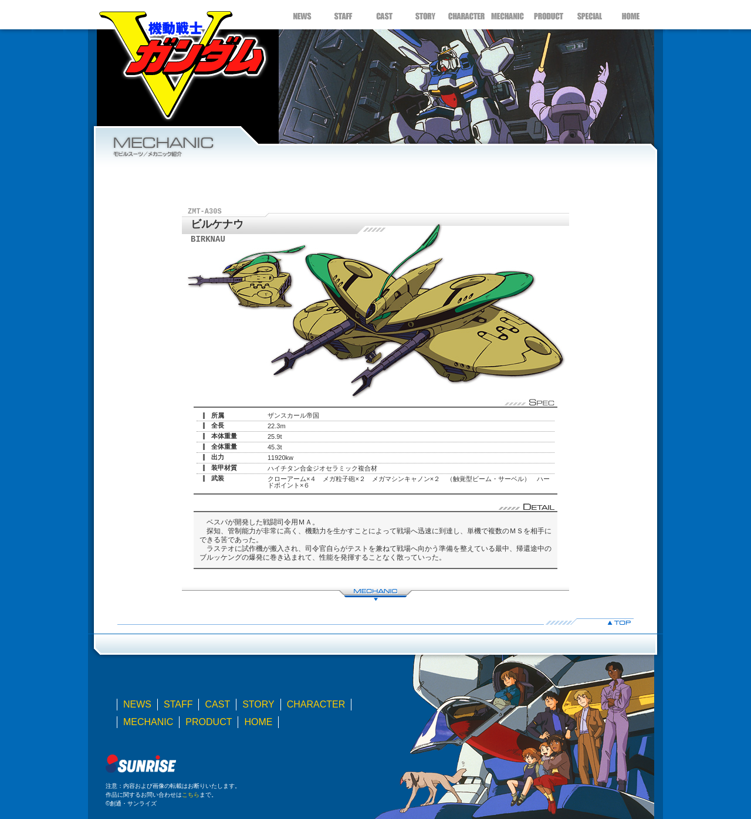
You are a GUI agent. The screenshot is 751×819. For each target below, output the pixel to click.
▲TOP (375, 621)
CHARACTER (466, 14)
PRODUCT (548, 14)
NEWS (302, 14)
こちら (190, 794)
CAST (384, 14)
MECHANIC (507, 14)
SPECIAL (589, 14)
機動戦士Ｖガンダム (182, 61)
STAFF (343, 14)
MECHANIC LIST (375, 594)
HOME (630, 14)
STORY (425, 14)
